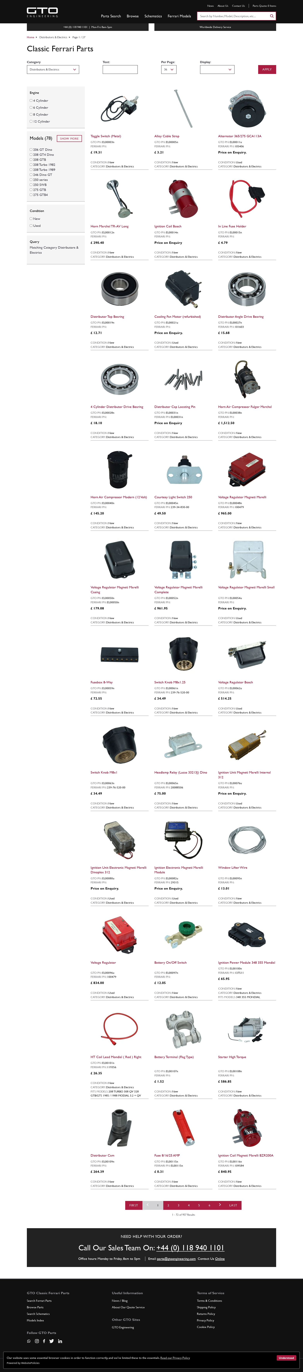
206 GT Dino (42, 149)
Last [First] (233, 1205)
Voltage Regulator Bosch (235, 682)
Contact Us (238, 5)
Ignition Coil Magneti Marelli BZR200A (245, 1155)
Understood (286, 1357)
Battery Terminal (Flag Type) (174, 1057)
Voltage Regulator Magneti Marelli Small (246, 587)
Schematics (153, 16)
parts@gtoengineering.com (176, 1259)
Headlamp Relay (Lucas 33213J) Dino (180, 772)
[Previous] (147, 1205)
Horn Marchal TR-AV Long (110, 226)
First (133, 1205)
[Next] (220, 1205)
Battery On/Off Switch (170, 962)
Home (30, 37)
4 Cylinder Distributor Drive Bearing (117, 407)
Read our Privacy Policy (175, 1358)
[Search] (271, 16)
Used (37, 226)
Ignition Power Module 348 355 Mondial (246, 962)
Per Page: (168, 62)
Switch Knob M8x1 (104, 772)
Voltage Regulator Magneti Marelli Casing (115, 589)
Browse (133, 16)
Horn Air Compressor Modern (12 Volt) (119, 497)
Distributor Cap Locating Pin (174, 407)
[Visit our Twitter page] (51, 1341)
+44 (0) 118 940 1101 (190, 1247)
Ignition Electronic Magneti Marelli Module (178, 869)
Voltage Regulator (103, 962)
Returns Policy (206, 1314)
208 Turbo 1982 (44, 165)
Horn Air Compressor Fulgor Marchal (245, 407)
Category (34, 62)
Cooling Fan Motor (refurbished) (177, 316)
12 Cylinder (41, 121)
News (210, 5)
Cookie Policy (206, 1327)
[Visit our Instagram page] (37, 1341)
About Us (223, 5)
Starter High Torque (232, 1057)
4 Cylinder (40, 100)
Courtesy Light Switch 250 (173, 497)
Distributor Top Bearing (107, 316)
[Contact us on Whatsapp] (29, 1342)
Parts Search (111, 16)
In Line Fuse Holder (232, 226)
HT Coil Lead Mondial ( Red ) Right (116, 1057)
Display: (205, 62)
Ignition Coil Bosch (167, 226)
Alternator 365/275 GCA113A (239, 136)
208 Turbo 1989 (44, 170)
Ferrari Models (179, 16)
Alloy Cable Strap (166, 136)
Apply (267, 69)
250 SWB (40, 185)
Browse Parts (35, 1307)
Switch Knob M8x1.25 (170, 682)
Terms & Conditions (209, 1301)
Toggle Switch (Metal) (106, 136)
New (36, 219)
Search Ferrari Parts (39, 1301)
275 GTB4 (40, 195)
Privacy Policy (205, 1320)
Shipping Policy (206, 1307)
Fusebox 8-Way (102, 682)
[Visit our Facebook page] (44, 1341)
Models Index (35, 1320)
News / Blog (120, 1301)
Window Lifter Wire (232, 867)
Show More (69, 138)
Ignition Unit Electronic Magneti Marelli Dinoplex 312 (118, 869)
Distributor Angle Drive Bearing (241, 316)
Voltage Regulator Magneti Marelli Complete (178, 589)
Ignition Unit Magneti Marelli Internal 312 (244, 774)
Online (220, 1259)
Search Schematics (38, 1314)
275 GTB (39, 190)
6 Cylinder (40, 107)
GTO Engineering (123, 1327)
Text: (106, 62)
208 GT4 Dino (43, 155)
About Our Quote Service (128, 1307)
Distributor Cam (102, 1155)
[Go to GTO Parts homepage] (42, 12)
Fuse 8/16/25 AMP (167, 1155)
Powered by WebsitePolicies (23, 1363)
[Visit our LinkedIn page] (60, 1341)
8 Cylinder (40, 114)
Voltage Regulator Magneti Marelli (242, 497)
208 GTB (39, 160)
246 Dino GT (42, 175)
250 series (40, 180)
